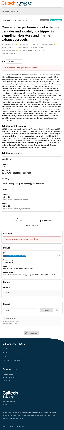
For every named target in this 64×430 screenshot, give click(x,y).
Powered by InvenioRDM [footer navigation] (11, 360)
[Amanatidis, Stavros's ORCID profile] (17, 44)
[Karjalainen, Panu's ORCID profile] (54, 44)
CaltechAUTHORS (10, 11)
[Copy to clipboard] (59, 255)
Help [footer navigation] (4, 356)
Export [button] (46, 310)
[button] (32, 293)
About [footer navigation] (5, 348)
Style (3, 61)
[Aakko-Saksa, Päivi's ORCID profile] (16, 50)
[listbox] (14, 61)
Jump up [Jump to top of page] (30, 333)
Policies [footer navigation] (5, 352)
